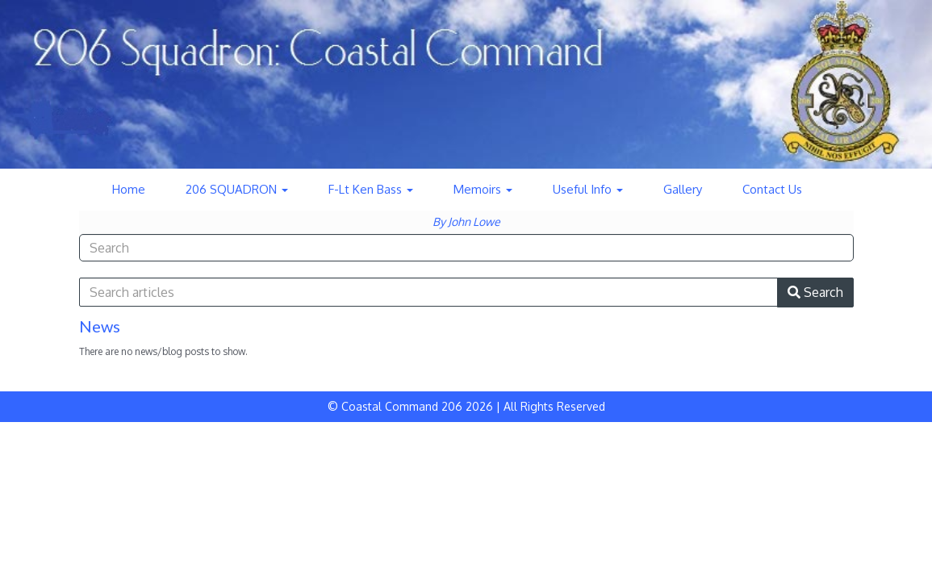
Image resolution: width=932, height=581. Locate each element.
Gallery (682, 189)
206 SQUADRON (237, 189)
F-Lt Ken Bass (370, 189)
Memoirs (482, 189)
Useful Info (588, 189)
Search (815, 292)
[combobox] (466, 247)
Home (128, 189)
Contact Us (772, 189)
